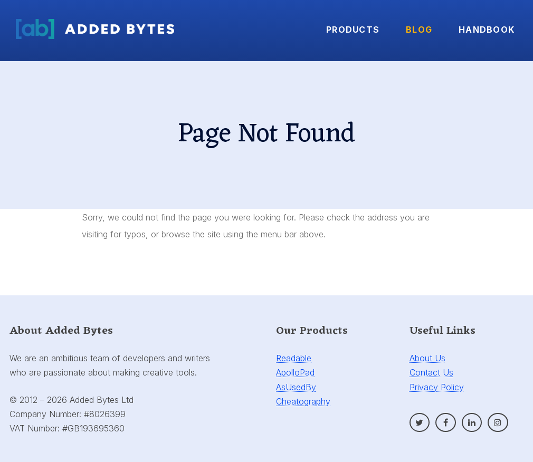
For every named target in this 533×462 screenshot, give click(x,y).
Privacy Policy (437, 387)
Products (352, 29)
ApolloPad (295, 372)
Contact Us (431, 372)
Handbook (487, 29)
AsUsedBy (296, 387)
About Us (427, 358)
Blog (419, 29)
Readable (293, 358)
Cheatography (303, 401)
